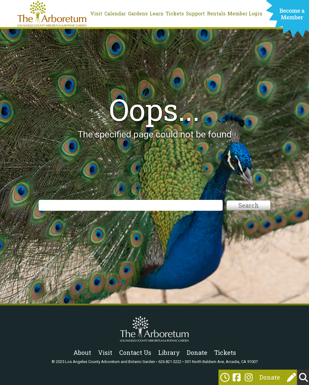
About (82, 352)
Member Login (245, 13)
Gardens (138, 13)
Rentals (216, 13)
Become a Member (287, 20)
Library (169, 352)
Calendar (115, 13)
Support (195, 13)
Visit (96, 13)
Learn (157, 13)
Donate (270, 377)
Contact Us (135, 352)
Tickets (175, 13)
